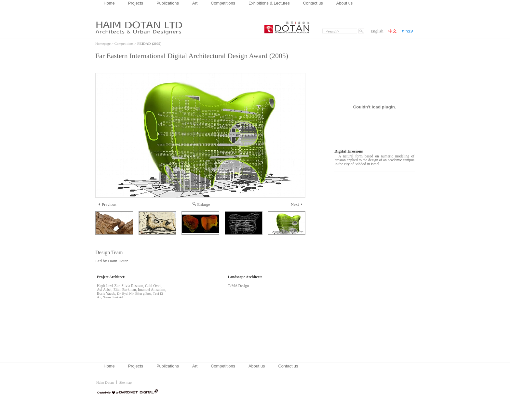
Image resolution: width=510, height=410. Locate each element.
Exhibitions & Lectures (269, 3)
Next (296, 204)
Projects (135, 3)
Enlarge (201, 204)
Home (109, 3)
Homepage (103, 43)
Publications (167, 3)
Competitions (223, 3)
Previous (107, 204)
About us (344, 3)
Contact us (313, 3)
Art (194, 3)
